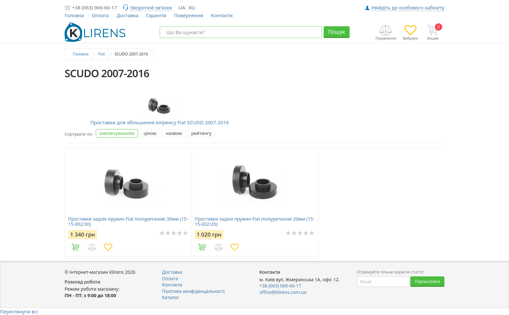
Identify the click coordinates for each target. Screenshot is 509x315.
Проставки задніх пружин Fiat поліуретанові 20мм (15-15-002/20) (255, 221)
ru (192, 7)
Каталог (170, 297)
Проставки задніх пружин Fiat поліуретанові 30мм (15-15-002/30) (128, 221)
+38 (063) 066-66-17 (94, 7)
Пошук (336, 31)
